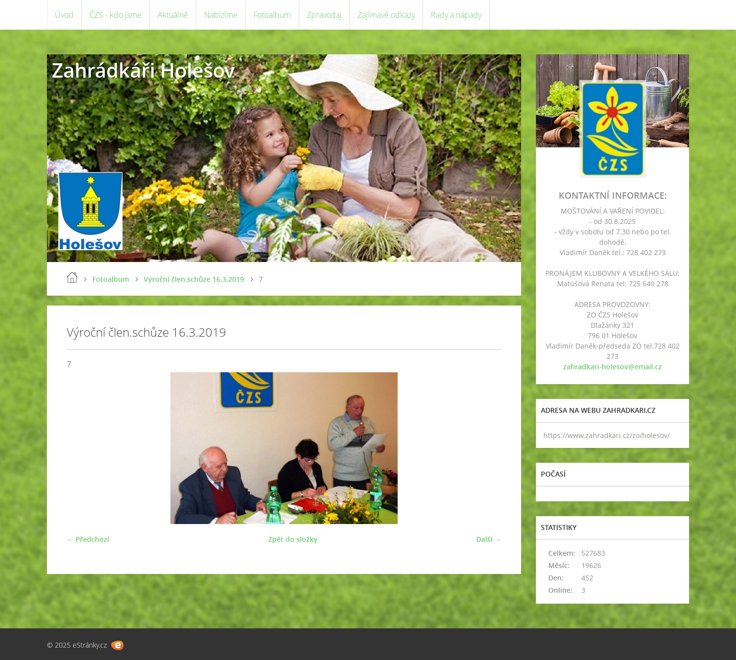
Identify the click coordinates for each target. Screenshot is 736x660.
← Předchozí (88, 539)
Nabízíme (221, 14)
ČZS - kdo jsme (115, 14)
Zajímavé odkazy (386, 14)
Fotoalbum (272, 14)
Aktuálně (173, 14)
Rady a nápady (456, 14)
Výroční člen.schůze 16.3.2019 (194, 279)
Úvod (64, 14)
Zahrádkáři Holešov (143, 70)
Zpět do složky (293, 539)
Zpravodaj (324, 14)
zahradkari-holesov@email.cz (612, 366)
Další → (488, 539)
